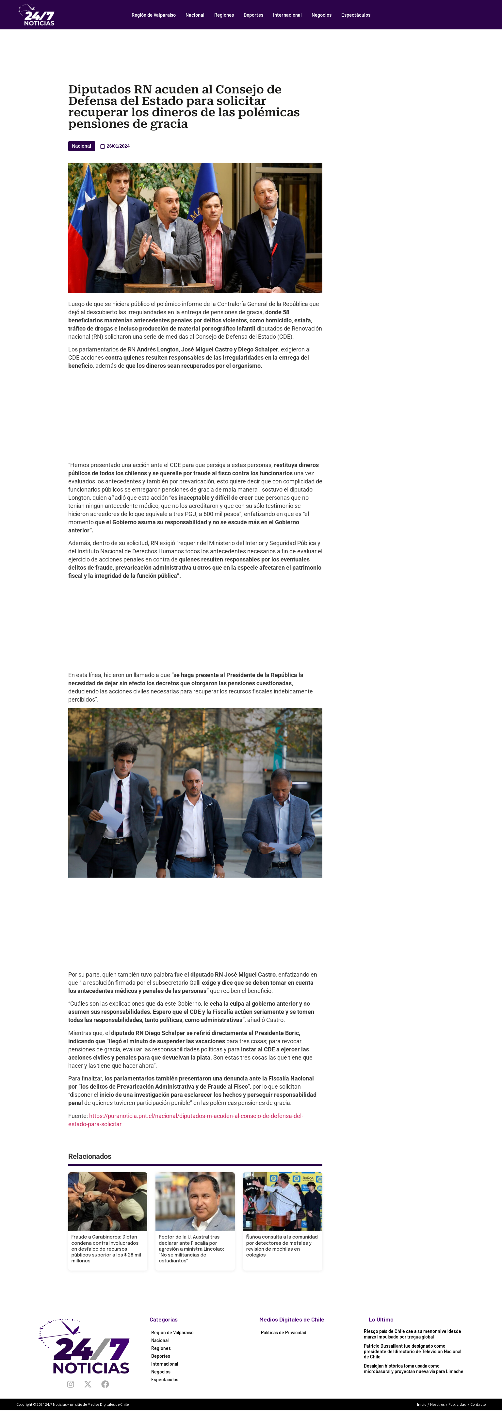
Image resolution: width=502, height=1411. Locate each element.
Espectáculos (355, 15)
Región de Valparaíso (154, 15)
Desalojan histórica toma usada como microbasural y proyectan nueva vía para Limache (413, 1368)
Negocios (322, 15)
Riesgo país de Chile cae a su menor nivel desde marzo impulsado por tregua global (412, 1333)
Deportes (253, 15)
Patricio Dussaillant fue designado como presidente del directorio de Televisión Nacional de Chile (412, 1351)
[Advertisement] (251, 47)
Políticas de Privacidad (283, 1332)
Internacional (287, 15)
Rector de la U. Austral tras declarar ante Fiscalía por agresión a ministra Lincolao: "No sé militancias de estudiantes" (191, 1249)
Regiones (224, 15)
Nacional (195, 15)
